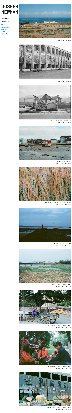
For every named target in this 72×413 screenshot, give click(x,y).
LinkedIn (5, 32)
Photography (6, 27)
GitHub (4, 34)
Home (3, 25)
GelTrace (5, 29)
